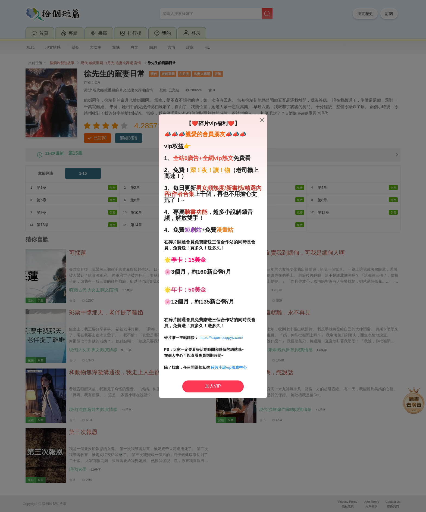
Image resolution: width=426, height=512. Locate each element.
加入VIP (213, 386)
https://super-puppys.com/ (221, 337)
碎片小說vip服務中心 (229, 367)
